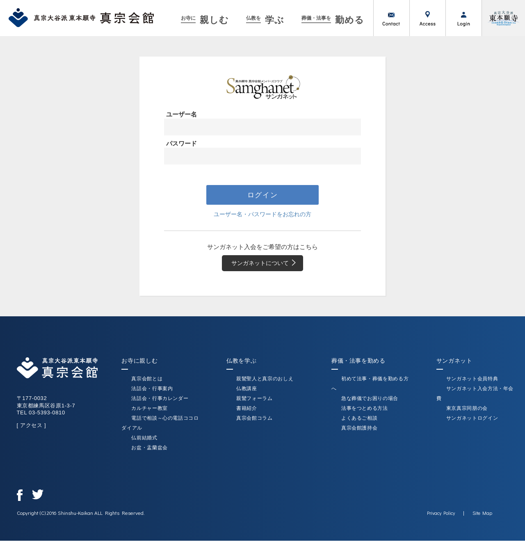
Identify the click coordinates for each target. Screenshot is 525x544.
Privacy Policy (441, 516)
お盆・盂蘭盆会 (149, 451)
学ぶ (265, 20)
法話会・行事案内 (152, 392)
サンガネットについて (267, 265)
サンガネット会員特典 (472, 382)
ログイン (463, 18)
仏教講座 (246, 392)
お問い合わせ (391, 18)
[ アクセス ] (31, 428)
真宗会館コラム (254, 421)
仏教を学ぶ (241, 364)
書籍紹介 (246, 411)
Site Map (482, 516)
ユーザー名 (181, 114)
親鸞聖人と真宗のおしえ (264, 382)
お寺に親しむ (139, 364)
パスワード (181, 143)
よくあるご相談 (359, 421)
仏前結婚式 (144, 441)
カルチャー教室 (149, 411)
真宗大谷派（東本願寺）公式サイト (503, 18)
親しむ (205, 20)
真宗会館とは (146, 382)
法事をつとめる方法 (364, 411)
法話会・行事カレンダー (159, 402)
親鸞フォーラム (254, 402)
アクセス (427, 18)
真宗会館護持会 (359, 431)
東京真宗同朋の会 (467, 411)
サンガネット (454, 364)
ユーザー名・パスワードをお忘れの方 (262, 215)
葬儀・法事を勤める (358, 364)
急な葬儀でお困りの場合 (369, 402)
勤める (333, 20)
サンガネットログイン (472, 421)
